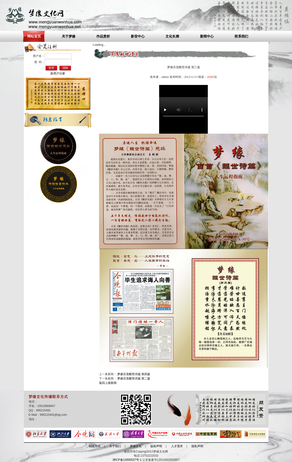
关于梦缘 (68, 36)
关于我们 (115, 446)
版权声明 (156, 446)
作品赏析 (103, 36)
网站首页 (34, 36)
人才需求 (177, 446)
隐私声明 (197, 446)
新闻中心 (207, 36)
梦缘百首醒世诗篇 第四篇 (133, 374)
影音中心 (138, 36)
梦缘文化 (136, 446)
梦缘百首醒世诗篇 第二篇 (133, 378)
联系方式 (94, 446)
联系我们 (241, 36)
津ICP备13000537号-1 (127, 460)
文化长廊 (172, 36)
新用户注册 (57, 73)
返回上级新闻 (108, 383)
